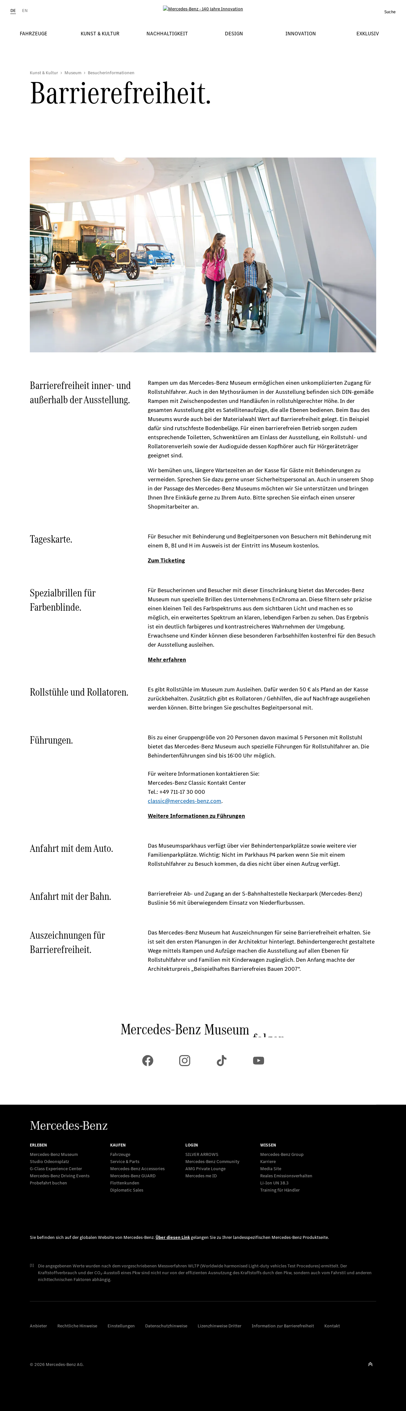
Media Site (270, 1169)
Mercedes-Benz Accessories (137, 1169)
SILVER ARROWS (201, 1154)
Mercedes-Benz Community (212, 1161)
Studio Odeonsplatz (49, 1161)
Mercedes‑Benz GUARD (133, 1176)
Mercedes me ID (201, 1176)
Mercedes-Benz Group (282, 1154)
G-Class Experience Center (56, 1169)
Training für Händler (280, 1190)
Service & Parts (124, 1161)
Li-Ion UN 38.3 (274, 1183)
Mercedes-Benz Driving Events (59, 1176)
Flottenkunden (124, 1183)
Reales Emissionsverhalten (286, 1176)
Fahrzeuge (120, 1154)
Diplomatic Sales (126, 1190)
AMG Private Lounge (205, 1169)
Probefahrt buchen (48, 1183)
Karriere (268, 1161)
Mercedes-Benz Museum (54, 1154)
